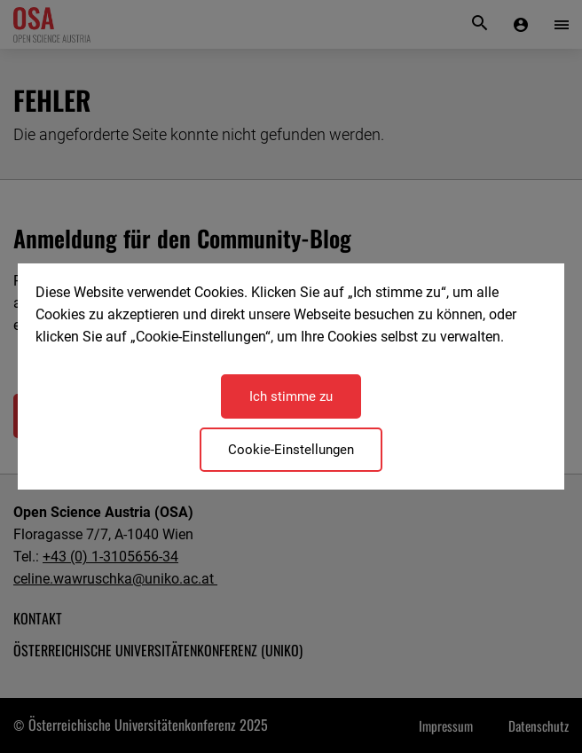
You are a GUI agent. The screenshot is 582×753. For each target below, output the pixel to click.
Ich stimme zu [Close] (291, 396)
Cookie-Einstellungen (291, 450)
